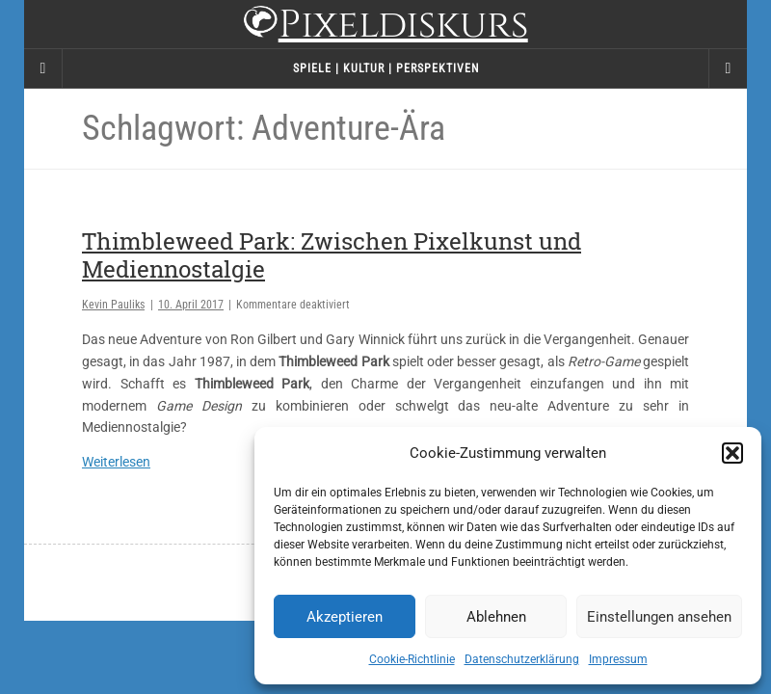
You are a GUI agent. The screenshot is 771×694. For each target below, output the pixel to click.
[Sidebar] (43, 68)
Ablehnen (496, 617)
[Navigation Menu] (727, 68)
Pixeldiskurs (385, 26)
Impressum (618, 659)
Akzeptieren (344, 617)
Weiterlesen (116, 461)
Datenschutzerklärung (522, 659)
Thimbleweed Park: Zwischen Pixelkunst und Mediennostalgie (331, 255)
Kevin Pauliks (113, 304)
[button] (732, 453)
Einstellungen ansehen (659, 617)
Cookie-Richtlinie (412, 659)
